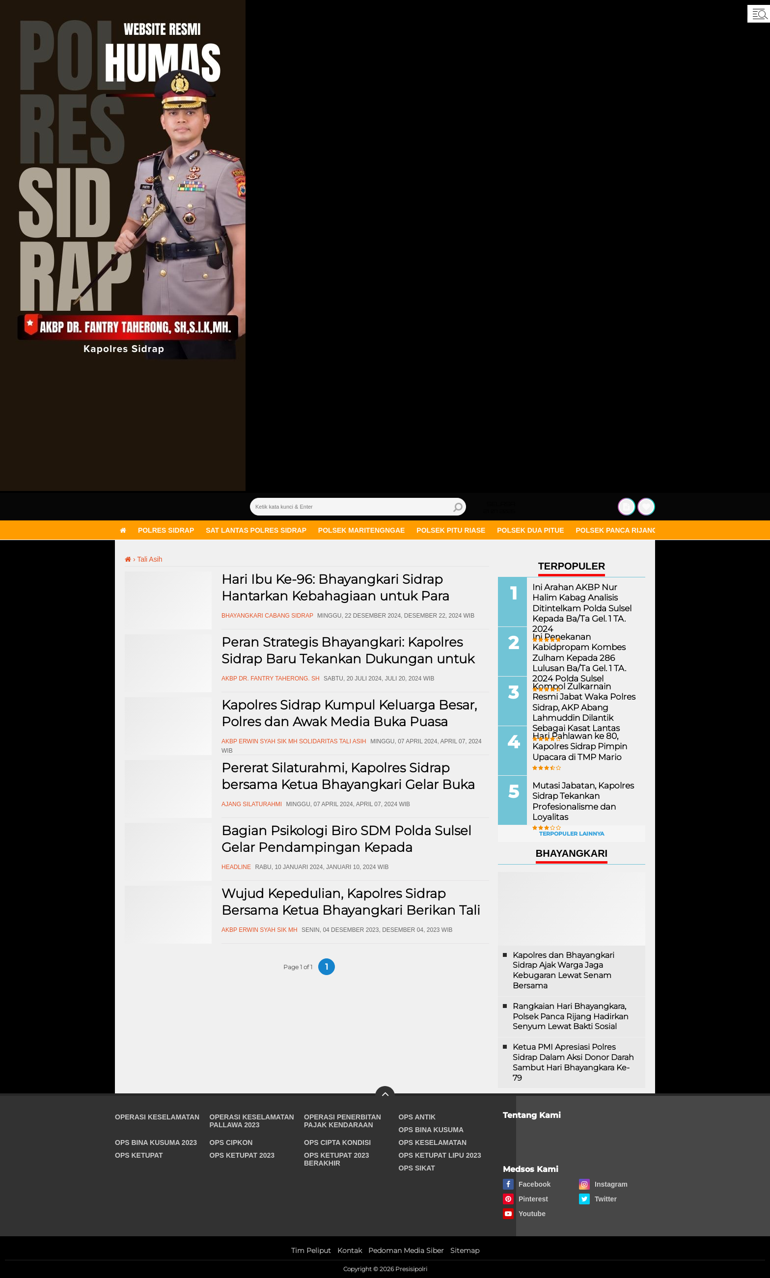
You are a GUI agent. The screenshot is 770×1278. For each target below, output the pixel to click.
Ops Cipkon (231, 1142)
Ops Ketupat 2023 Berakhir (336, 1159)
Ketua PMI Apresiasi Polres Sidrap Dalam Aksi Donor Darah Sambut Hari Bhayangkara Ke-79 (573, 1062)
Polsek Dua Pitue (530, 530)
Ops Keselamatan (433, 1142)
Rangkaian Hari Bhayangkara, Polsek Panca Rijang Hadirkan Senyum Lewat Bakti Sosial (571, 1017)
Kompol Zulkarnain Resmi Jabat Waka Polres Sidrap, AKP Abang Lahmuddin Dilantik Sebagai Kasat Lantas (582, 706)
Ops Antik (417, 1117)
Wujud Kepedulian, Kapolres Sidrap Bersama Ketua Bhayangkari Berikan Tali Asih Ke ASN (350, 910)
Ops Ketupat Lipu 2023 (440, 1155)
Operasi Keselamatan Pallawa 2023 (252, 1121)
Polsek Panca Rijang (617, 530)
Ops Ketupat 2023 (242, 1155)
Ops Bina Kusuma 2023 (156, 1142)
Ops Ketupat (139, 1155)
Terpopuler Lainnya (571, 833)
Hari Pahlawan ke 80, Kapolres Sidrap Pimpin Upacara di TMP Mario (577, 746)
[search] (358, 507)
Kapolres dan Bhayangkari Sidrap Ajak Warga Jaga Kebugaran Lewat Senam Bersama (563, 970)
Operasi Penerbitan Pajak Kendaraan (342, 1121)
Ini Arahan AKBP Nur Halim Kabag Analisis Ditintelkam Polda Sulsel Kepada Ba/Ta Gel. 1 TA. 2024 (584, 602)
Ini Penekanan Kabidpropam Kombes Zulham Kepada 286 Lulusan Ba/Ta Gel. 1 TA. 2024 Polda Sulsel (576, 657)
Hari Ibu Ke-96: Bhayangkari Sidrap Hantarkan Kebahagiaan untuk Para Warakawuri (335, 596)
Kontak (349, 1250)
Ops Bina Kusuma (431, 1130)
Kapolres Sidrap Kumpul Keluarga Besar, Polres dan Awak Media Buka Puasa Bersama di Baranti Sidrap (349, 721)
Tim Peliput (311, 1250)
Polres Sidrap (166, 530)
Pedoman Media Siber (406, 1250)
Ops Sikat (417, 1168)
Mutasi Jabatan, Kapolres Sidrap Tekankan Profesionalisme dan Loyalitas (580, 800)
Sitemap (464, 1250)
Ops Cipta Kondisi (337, 1142)
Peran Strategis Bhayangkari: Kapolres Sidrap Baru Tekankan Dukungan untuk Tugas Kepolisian (347, 658)
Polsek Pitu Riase (450, 530)
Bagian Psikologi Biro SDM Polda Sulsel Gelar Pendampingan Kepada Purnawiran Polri (346, 847)
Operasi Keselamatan (157, 1117)
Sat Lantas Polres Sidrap (256, 530)
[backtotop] (385, 1096)
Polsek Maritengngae (361, 530)
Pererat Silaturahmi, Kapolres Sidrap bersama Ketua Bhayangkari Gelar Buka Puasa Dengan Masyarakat (348, 784)
